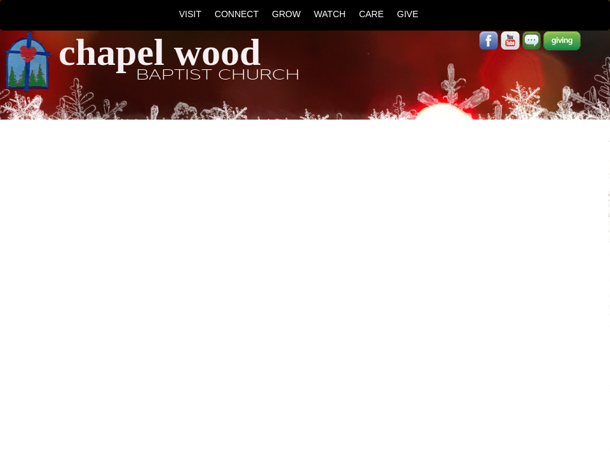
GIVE (407, 14)
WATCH (330, 14)
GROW (286, 14)
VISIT (190, 14)
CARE (371, 14)
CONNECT (237, 14)
